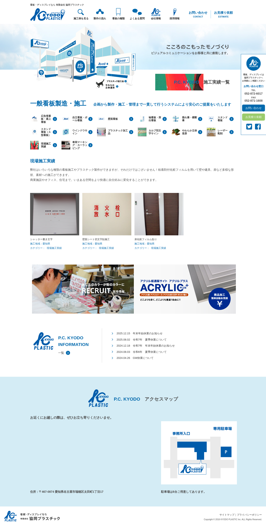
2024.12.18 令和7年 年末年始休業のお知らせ (146, 345)
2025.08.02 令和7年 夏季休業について (142, 339)
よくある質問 (137, 18)
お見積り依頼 (223, 14)
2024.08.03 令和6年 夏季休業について (142, 351)
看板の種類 (118, 18)
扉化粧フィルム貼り (145, 239)
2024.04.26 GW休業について (135, 357)
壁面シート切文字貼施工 (96, 239)
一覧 (61, 352)
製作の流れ (100, 18)
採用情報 (175, 18)
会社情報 (156, 18)
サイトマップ (226, 514)
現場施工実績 (54, 248)
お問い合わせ (198, 14)
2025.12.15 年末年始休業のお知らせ (140, 333)
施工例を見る (81, 18)
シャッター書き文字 (41, 239)
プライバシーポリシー (249, 514)
